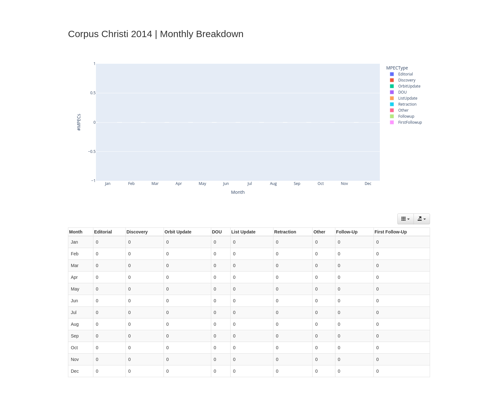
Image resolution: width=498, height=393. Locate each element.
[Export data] (422, 218)
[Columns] (405, 218)
